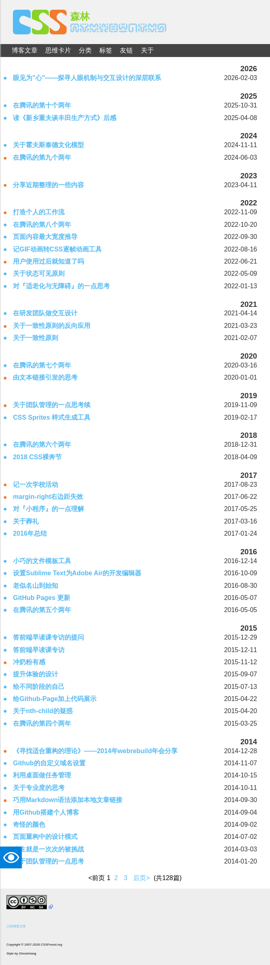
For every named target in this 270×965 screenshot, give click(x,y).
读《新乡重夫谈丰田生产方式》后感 (64, 117)
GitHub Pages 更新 (41, 597)
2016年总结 (30, 533)
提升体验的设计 (35, 674)
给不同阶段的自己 (39, 686)
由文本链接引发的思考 (45, 377)
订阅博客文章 (16, 926)
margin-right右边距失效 (48, 496)
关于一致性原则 (35, 337)
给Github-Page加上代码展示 (54, 698)
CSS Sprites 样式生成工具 (51, 417)
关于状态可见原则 (39, 273)
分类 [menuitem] (85, 50)
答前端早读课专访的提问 (48, 637)
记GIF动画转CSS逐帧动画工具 (57, 249)
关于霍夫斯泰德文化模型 (48, 144)
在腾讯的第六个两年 (42, 444)
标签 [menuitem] (105, 50)
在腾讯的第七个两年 (42, 365)
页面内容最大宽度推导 (45, 236)
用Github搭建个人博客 (46, 812)
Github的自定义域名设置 (49, 763)
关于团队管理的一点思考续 (51, 404)
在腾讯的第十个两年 (42, 105)
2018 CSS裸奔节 (37, 457)
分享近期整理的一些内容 (48, 185)
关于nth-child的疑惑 (43, 710)
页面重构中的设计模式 (45, 836)
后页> (141, 877)
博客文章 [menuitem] (25, 50)
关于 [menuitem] (147, 50)
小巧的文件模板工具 (42, 560)
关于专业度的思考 (39, 787)
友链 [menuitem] (126, 50)
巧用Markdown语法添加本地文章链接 (67, 799)
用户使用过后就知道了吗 (48, 261)
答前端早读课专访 (39, 649)
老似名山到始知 (35, 585)
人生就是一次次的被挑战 (48, 849)
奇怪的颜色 (29, 824)
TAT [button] (13, 857)
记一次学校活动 (35, 484)
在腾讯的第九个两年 (42, 157)
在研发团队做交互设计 (45, 313)
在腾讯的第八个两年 (42, 224)
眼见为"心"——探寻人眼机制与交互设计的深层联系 (87, 77)
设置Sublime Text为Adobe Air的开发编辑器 (77, 573)
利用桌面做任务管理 (42, 775)
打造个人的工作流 (39, 212)
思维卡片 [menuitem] (58, 50)
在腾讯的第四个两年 (42, 723)
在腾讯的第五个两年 (42, 609)
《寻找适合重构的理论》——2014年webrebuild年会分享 (95, 751)
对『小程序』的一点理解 (48, 508)
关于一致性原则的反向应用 (51, 325)
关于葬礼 (26, 521)
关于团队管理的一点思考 (48, 861)
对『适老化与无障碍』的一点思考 (61, 286)
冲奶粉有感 (29, 662)
